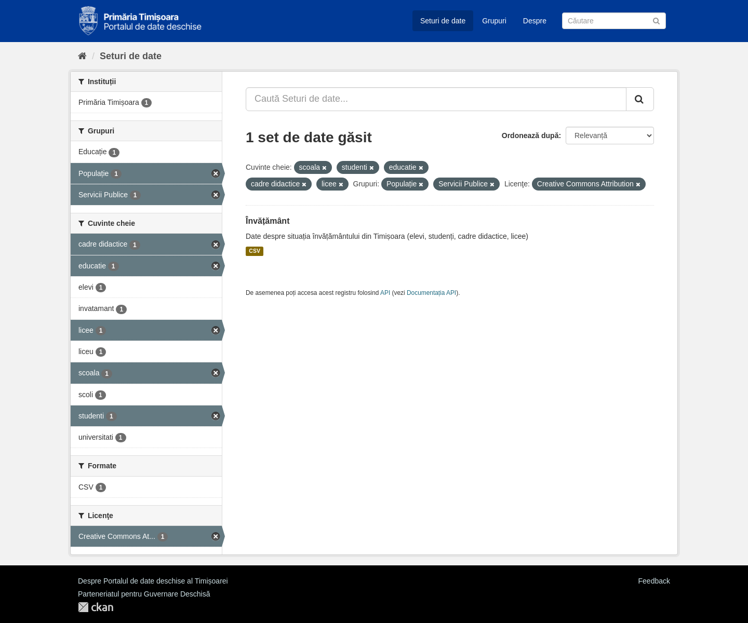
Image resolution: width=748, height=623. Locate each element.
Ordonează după (530, 135)
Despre (534, 21)
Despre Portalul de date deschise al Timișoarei (153, 581)
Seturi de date (442, 21)
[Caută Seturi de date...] (436, 99)
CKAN (95, 607)
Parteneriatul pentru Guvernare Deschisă (144, 594)
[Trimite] (656, 20)
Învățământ (267, 220)
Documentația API (431, 292)
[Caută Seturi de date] (614, 20)
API (385, 292)
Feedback (654, 581)
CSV (254, 251)
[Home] (82, 56)
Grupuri (494, 21)
